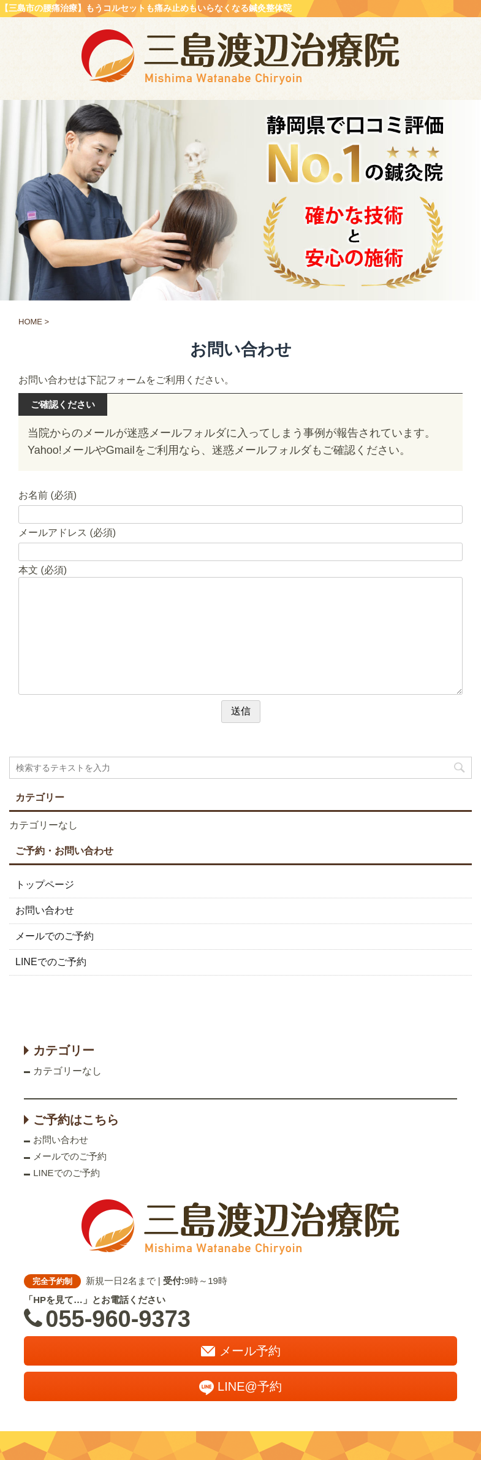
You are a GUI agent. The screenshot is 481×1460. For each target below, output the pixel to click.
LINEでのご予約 (50, 962)
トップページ (44, 884)
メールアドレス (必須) (67, 532)
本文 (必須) (42, 570)
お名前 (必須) (47, 495)
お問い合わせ (44, 910)
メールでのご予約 (54, 936)
